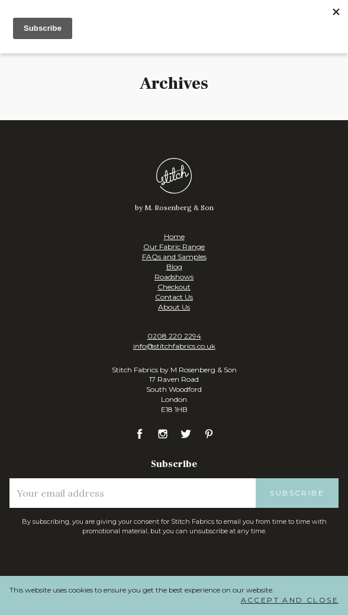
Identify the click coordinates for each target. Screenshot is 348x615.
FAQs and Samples (174, 256)
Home (174, 236)
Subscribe (297, 492)
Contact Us (174, 296)
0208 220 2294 (174, 335)
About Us (174, 306)
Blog (174, 266)
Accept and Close (290, 599)
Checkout (174, 286)
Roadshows (174, 276)
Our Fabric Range (174, 246)
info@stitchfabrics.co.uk (174, 346)
